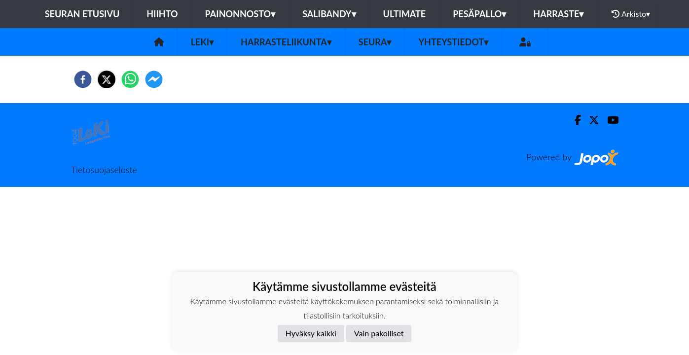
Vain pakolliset (379, 333)
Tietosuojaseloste (104, 169)
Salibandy (329, 13)
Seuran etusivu (82, 13)
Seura (375, 41)
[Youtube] (608, 120)
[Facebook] (574, 120)
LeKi (202, 41)
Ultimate (404, 13)
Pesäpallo (479, 13)
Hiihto (162, 13)
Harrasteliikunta (286, 41)
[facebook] (83, 79)
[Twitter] (590, 120)
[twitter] (106, 79)
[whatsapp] (130, 79)
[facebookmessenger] (154, 79)
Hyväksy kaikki (311, 333)
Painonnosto (240, 13)
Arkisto (631, 14)
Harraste (558, 13)
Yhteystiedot (453, 41)
